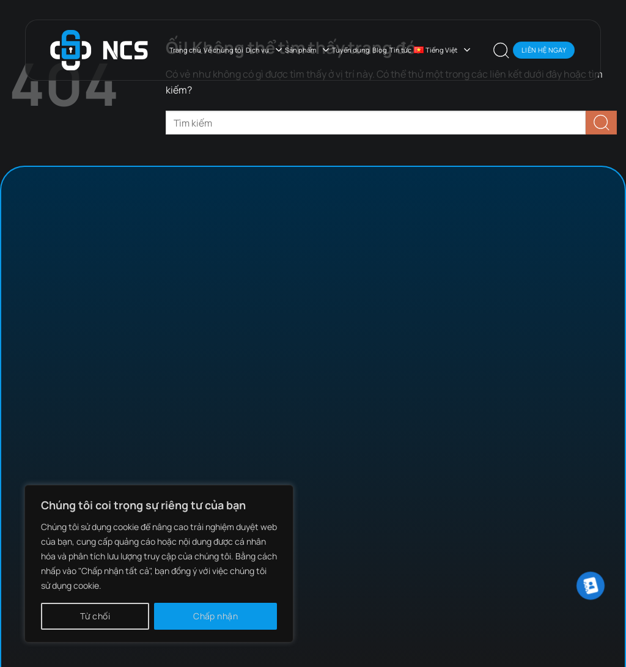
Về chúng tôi (223, 49)
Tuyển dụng (351, 49)
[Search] (501, 50)
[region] (158, 564)
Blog (379, 49)
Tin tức (400, 49)
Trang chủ (185, 49)
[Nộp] (601, 123)
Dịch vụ (264, 50)
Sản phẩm (307, 50)
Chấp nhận (215, 616)
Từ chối (95, 616)
